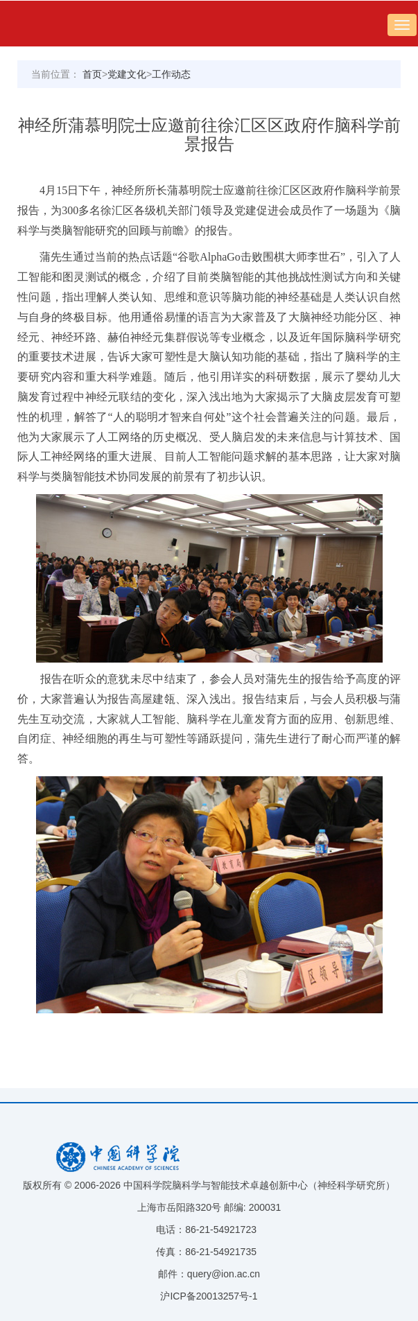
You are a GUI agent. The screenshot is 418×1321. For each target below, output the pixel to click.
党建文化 (126, 74)
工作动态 (171, 74)
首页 (92, 74)
